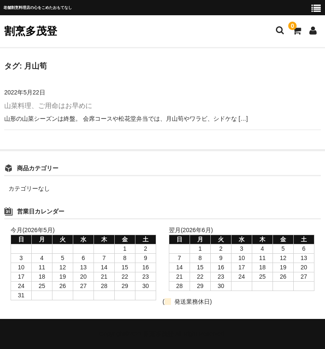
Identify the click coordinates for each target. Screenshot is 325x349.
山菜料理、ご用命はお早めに (48, 105)
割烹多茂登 (30, 31)
